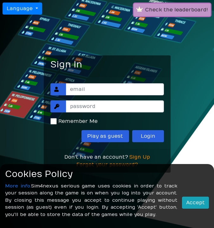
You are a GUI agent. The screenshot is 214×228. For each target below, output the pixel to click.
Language (20, 8)
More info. (18, 186)
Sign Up (139, 157)
